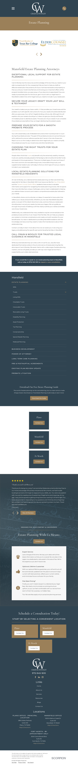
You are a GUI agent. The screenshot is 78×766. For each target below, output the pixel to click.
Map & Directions (24, 727)
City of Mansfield (59, 182)
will (39, 109)
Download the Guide (39, 398)
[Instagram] (42, 677)
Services (39, 694)
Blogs (39, 702)
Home (39, 686)
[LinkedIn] (39, 677)
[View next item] (41, 54)
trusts (29, 155)
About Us (39, 690)
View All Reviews (28, 513)
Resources (39, 698)
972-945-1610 (39, 673)
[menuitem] (38, 282)
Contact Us (39, 423)
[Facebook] (35, 677)
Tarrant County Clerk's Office (26, 184)
